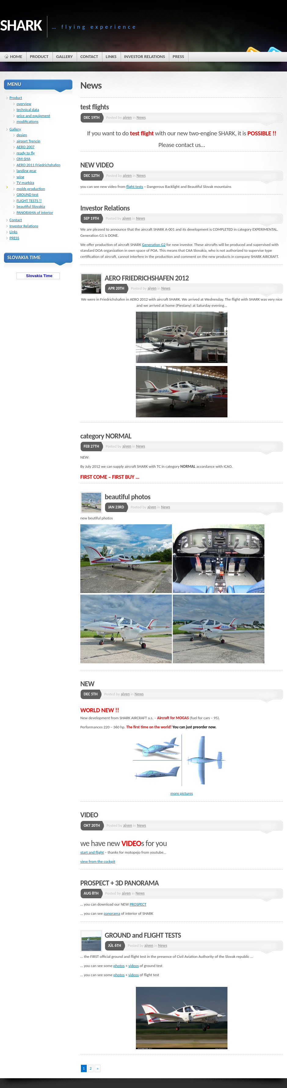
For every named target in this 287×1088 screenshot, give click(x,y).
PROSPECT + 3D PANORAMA (119, 883)
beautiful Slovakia (30, 206)
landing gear (26, 170)
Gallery (15, 129)
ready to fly (25, 153)
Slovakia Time (38, 275)
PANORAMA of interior (34, 212)
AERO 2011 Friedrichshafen (38, 165)
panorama (112, 913)
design (21, 135)
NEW (87, 684)
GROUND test (27, 194)
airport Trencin (28, 141)
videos (133, 965)
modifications (27, 121)
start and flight (92, 852)
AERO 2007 (25, 147)
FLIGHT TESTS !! (29, 200)
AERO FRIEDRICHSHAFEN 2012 (147, 278)
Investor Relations (105, 208)
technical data (27, 109)
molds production (30, 188)
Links (13, 231)
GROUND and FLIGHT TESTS (143, 935)
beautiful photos (128, 497)
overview (23, 103)
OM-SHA (23, 158)
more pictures (181, 793)
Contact (15, 220)
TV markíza (25, 182)
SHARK (21, 25)
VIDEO (89, 815)
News (141, 117)
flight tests (134, 186)
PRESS (14, 238)
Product (15, 97)
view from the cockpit (97, 861)
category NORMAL (105, 436)
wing (20, 176)
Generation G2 (153, 244)
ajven (127, 117)
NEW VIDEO (97, 165)
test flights (94, 107)
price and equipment (33, 115)
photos (119, 965)
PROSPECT (138, 904)
